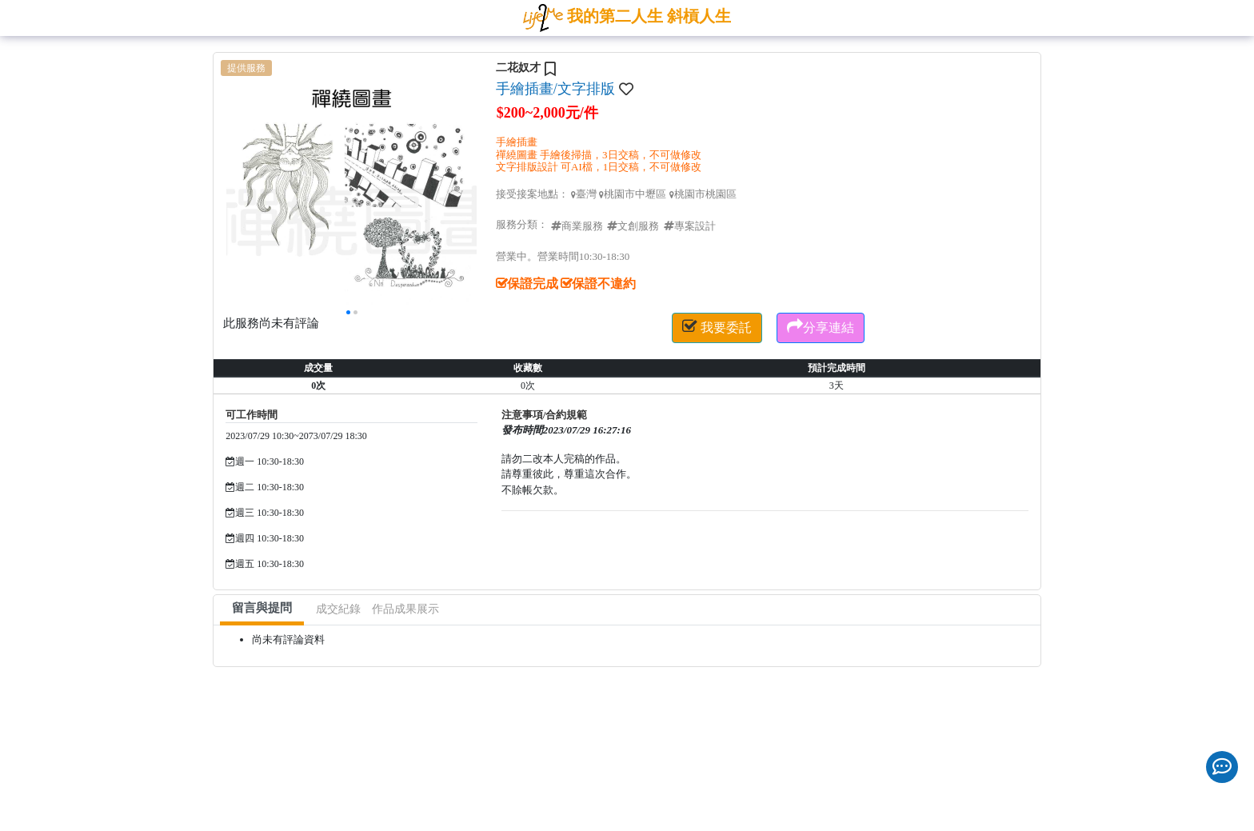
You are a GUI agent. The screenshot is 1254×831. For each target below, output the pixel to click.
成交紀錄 (338, 609)
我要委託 (717, 326)
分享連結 (820, 326)
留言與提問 (262, 607)
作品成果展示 (405, 609)
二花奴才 (518, 68)
